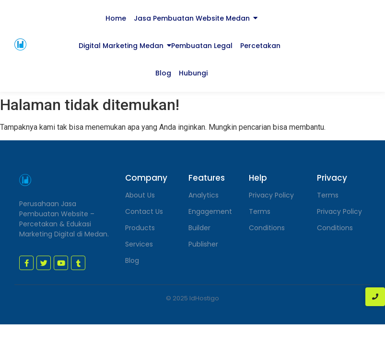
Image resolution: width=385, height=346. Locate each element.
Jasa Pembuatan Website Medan (192, 18)
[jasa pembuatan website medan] (20, 44)
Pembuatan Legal (202, 45)
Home (115, 18)
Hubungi (193, 73)
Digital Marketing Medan (121, 45)
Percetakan (260, 45)
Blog (163, 73)
